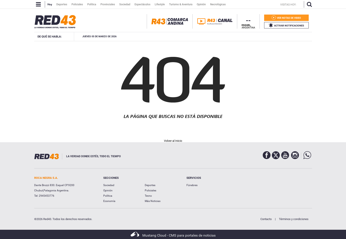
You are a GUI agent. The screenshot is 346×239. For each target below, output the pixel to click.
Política (107, 195)
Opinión (108, 190)
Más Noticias (152, 201)
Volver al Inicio (173, 140)
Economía (109, 201)
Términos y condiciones (293, 219)
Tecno (148, 195)
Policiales (150, 190)
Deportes (150, 185)
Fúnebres (191, 185)
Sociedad (108, 185)
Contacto (266, 219)
